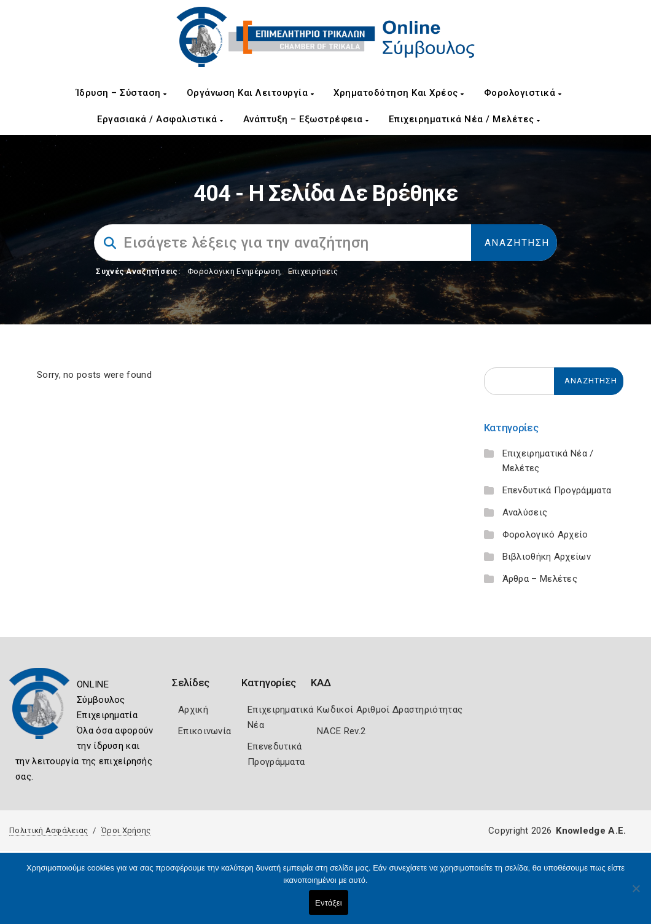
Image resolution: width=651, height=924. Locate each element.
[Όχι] (636, 894)
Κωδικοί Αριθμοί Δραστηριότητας (389, 709)
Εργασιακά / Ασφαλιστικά (160, 119)
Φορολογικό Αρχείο (545, 534)
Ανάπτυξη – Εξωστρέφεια (306, 119)
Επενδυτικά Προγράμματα (557, 490)
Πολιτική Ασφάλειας (48, 830)
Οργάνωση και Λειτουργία (250, 92)
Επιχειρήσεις (313, 271)
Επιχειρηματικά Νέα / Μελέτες (464, 119)
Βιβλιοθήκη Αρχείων (546, 556)
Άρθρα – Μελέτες (540, 578)
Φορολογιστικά (523, 92)
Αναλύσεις (525, 512)
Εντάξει (328, 902)
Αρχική (193, 709)
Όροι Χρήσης (125, 830)
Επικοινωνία (204, 731)
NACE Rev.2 (341, 731)
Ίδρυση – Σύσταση (121, 92)
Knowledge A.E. (591, 830)
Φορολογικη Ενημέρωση (233, 271)
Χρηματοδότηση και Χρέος (398, 92)
